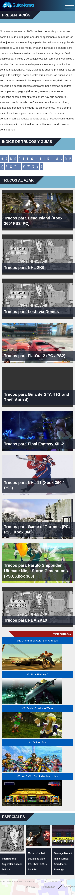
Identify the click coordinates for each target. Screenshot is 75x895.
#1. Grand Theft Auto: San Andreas (37, 640)
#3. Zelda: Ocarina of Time (37, 708)
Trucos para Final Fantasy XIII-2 (34, 444)
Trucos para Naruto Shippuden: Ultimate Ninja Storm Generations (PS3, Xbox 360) (36, 570)
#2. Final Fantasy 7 (37, 674)
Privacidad (49, 887)
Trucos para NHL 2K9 (24, 267)
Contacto (69, 887)
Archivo (30, 887)
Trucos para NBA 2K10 (25, 620)
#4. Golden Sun (37, 742)
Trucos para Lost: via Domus (31, 311)
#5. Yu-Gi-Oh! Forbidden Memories (37, 776)
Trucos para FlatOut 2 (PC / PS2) (34, 356)
